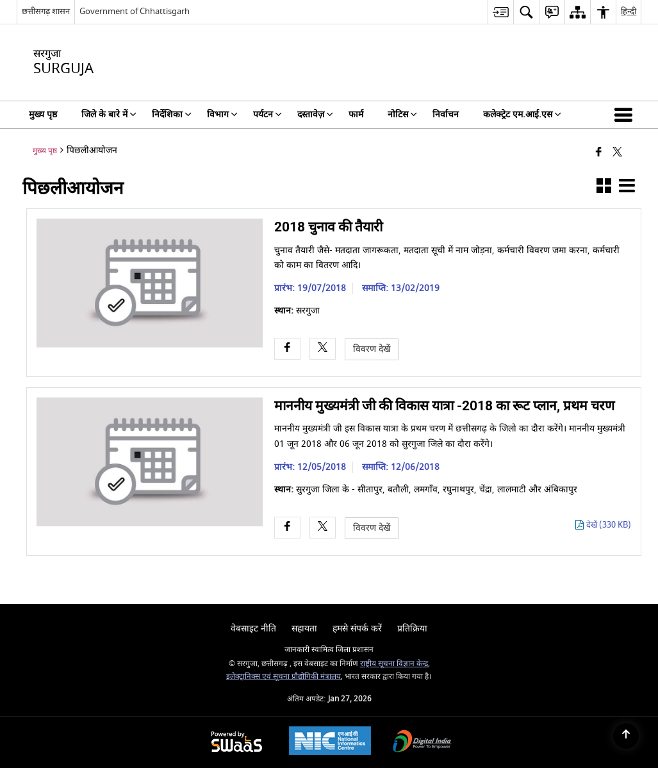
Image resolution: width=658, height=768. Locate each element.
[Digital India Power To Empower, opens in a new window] (422, 742)
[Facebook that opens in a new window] (599, 152)
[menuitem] (500, 12)
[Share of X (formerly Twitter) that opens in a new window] (617, 152)
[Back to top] (626, 736)
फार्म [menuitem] (356, 114)
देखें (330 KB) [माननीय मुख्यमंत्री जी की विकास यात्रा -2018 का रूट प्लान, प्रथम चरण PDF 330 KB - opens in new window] (608, 525)
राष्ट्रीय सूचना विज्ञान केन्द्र (394, 663)
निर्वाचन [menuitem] (445, 114)
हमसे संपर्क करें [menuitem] (357, 628)
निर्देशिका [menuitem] (172, 114)
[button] (626, 114)
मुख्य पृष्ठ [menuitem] (43, 114)
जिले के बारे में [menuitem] (108, 114)
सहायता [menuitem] (304, 628)
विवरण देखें (371, 349)
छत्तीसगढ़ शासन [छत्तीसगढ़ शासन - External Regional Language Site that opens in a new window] (46, 11)
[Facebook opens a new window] (287, 349)
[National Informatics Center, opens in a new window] (330, 742)
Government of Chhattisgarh (134, 11)
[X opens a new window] (322, 349)
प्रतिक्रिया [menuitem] (412, 628)
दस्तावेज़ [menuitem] (315, 114)
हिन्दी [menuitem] (628, 11)
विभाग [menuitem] (222, 114)
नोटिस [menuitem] (402, 114)
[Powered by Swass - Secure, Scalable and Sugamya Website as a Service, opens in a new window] (237, 742)
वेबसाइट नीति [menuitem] (253, 628)
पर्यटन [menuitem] (267, 114)
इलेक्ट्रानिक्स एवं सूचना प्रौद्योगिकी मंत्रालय (283, 676)
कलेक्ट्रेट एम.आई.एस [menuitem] (522, 114)
